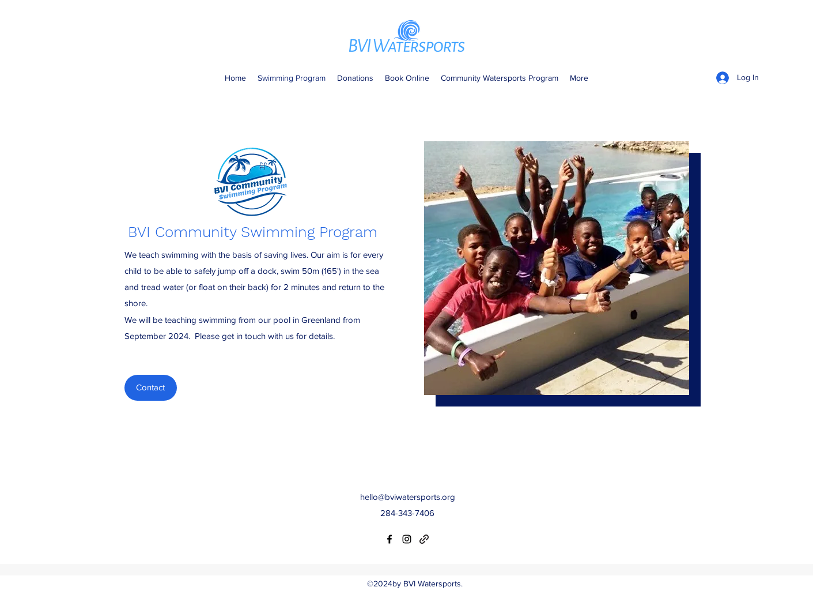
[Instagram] (407, 539)
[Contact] (150, 388)
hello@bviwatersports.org (407, 497)
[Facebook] (389, 539)
